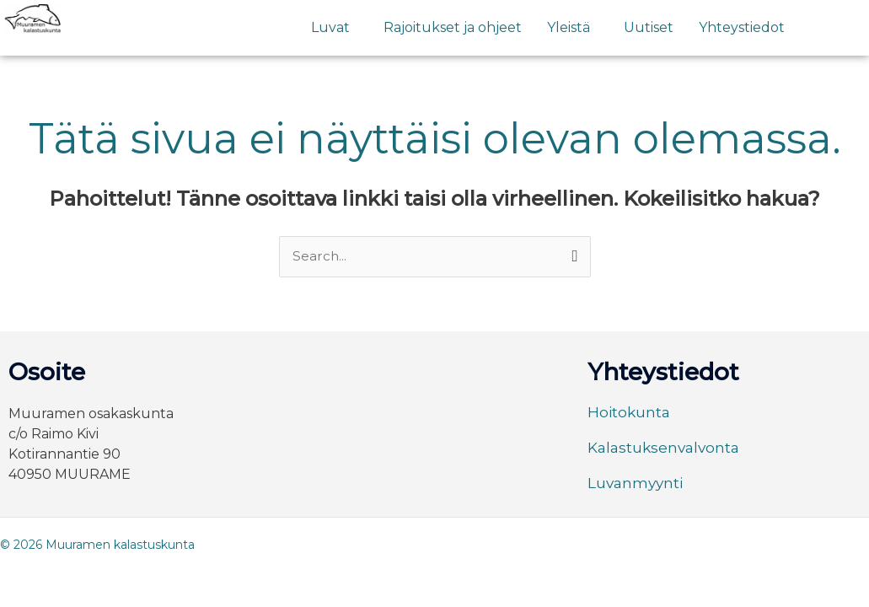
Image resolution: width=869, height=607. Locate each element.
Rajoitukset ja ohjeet (453, 27)
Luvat (330, 27)
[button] (334, 27)
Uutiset (648, 27)
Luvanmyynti (637, 484)
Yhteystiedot (742, 27)
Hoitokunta (630, 413)
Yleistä (568, 27)
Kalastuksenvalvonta (666, 448)
